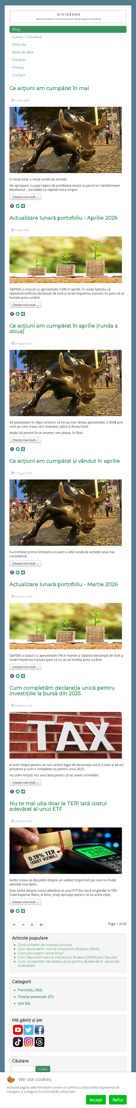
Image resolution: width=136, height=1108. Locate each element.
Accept (95, 1099)
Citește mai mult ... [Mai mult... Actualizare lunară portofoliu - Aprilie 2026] (25, 305)
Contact (18, 75)
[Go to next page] (32, 925)
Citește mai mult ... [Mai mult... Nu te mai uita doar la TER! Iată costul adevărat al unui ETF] (25, 902)
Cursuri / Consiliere (27, 37)
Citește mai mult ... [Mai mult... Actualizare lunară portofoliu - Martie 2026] (25, 667)
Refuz (117, 1099)
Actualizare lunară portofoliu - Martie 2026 (63, 584)
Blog (16, 29)
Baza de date (23, 52)
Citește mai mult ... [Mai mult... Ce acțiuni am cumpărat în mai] (25, 197)
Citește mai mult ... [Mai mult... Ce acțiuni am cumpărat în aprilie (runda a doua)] (25, 440)
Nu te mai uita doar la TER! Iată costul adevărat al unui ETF (58, 806)
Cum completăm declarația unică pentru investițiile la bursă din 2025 (62, 691)
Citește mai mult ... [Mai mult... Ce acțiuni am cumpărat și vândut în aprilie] (25, 563)
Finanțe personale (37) (36, 997)
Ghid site (19, 45)
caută (43, 1069)
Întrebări (19, 60)
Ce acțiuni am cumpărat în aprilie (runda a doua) (63, 329)
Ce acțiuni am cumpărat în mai (49, 88)
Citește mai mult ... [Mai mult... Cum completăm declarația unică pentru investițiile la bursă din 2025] (25, 782)
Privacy (18, 67)
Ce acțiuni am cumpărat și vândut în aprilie (64, 461)
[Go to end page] (41, 925)
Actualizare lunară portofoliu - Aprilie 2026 (63, 218)
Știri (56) (24, 1003)
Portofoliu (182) (30, 990)
